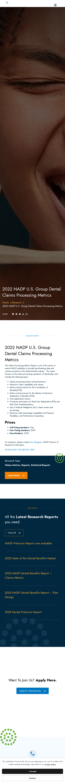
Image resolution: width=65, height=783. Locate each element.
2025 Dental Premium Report (23, 622)
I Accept (32, 771)
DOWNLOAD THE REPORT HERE (20, 460)
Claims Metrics (12, 475)
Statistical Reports (40, 475)
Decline (32, 778)
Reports (26, 475)
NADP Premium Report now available (28, 554)
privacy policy (50, 764)
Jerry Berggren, (36, 452)
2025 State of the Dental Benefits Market (30, 569)
